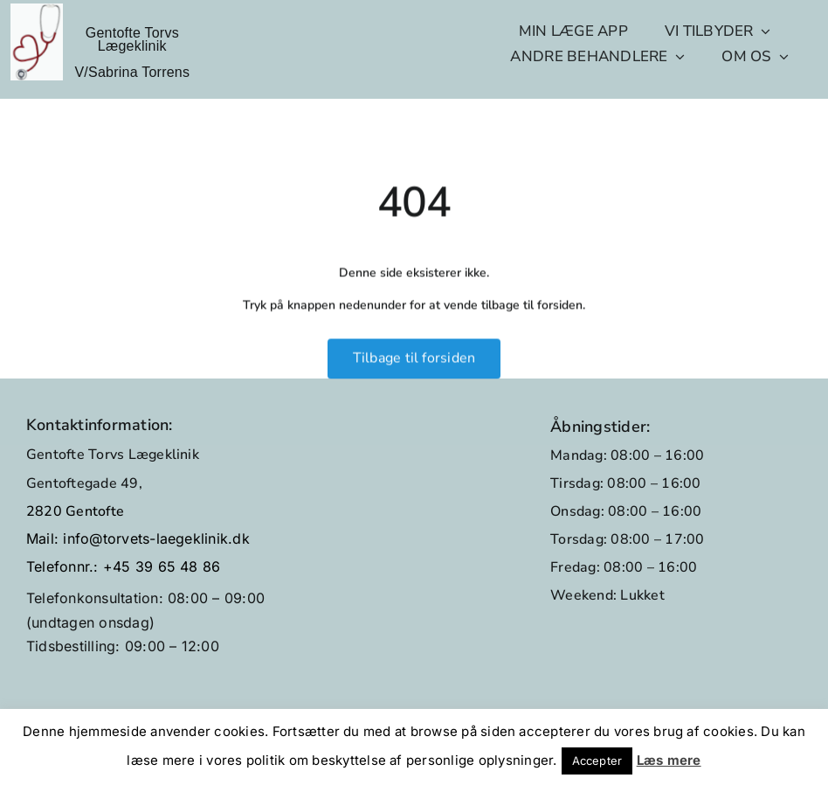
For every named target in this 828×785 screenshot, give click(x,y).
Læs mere (669, 760)
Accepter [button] (597, 761)
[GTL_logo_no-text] (36, 10)
